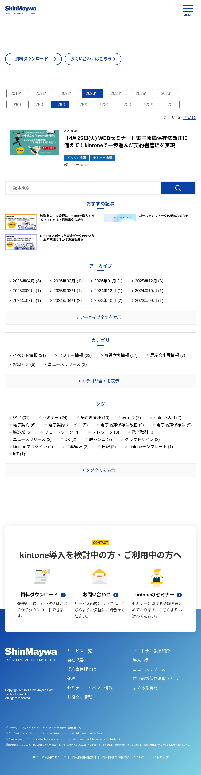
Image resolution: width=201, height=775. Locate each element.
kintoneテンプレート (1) (151, 447)
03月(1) (60, 104)
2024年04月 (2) (67, 300)
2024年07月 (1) (27, 300)
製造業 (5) (22, 432)
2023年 (92, 93)
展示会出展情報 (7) (167, 355)
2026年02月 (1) (67, 281)
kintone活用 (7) (168, 418)
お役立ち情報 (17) (121, 355)
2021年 (42, 93)
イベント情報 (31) (29, 355)
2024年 (117, 93)
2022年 (67, 93)
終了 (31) (21, 418)
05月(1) (82, 104)
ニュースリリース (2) (67, 364)
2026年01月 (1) (108, 281)
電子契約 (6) (24, 425)
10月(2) (170, 104)
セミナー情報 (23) (75, 355)
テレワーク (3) (105, 432)
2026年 (167, 93)
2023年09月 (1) (149, 300)
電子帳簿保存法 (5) (174, 425)
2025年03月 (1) (67, 291)
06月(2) (104, 104)
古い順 (189, 118)
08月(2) (126, 104)
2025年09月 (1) (27, 291)
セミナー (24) (54, 418)
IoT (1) (19, 454)
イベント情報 (76, 158)
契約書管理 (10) (95, 418)
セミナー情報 (102, 158)
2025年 (142, 93)
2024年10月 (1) (149, 291)
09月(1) (148, 104)
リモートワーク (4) (61, 432)
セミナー (84, 165)
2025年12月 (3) (149, 281)
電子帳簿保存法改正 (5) (122, 425)
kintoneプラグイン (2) (33, 447)
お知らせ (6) (24, 364)
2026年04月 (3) (27, 281)
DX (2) (70, 439)
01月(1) (16, 104)
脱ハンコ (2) (100, 439)
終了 (69, 165)
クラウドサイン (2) (142, 439)
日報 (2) (109, 447)
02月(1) (38, 104)
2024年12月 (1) (108, 291)
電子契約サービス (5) (68, 425)
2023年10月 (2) (108, 300)
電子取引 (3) (143, 432)
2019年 (17, 93)
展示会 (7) (131, 418)
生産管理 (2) (77, 447)
